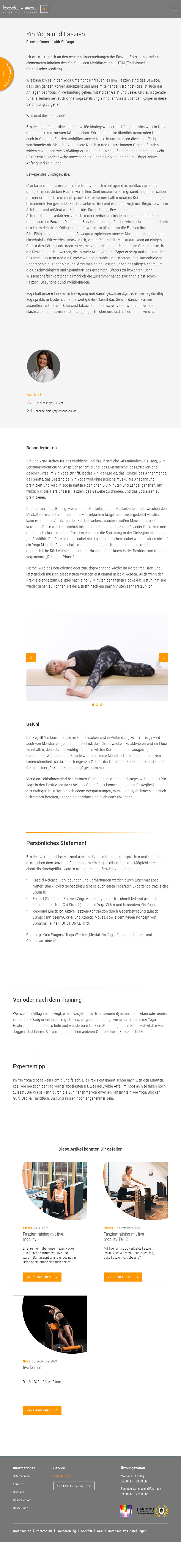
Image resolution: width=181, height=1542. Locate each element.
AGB (100, 1531)
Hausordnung (66, 1531)
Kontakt (86, 1531)
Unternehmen (21, 1476)
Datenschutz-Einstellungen (127, 1531)
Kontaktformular (72, 1486)
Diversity (18, 1492)
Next (163, 657)
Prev (31, 657)
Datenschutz (22, 1531)
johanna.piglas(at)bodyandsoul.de (55, 411)
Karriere (18, 1484)
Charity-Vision (21, 1500)
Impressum (44, 1531)
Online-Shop (20, 1508)
